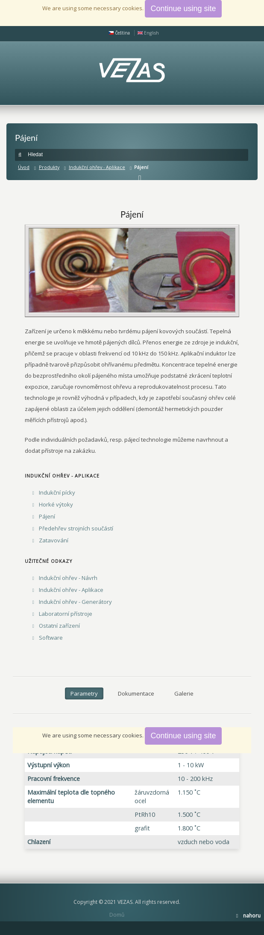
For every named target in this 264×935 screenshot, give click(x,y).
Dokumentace (136, 693)
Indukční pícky (57, 492)
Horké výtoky (56, 504)
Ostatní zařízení (59, 625)
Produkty (49, 167)
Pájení (47, 516)
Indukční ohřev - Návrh (68, 578)
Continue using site (183, 735)
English (148, 33)
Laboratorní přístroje (65, 614)
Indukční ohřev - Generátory (75, 602)
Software (51, 637)
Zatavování (53, 540)
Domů (116, 914)
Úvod (23, 167)
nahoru (252, 915)
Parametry (84, 693)
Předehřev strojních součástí (76, 528)
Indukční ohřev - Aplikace (97, 167)
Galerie (184, 693)
